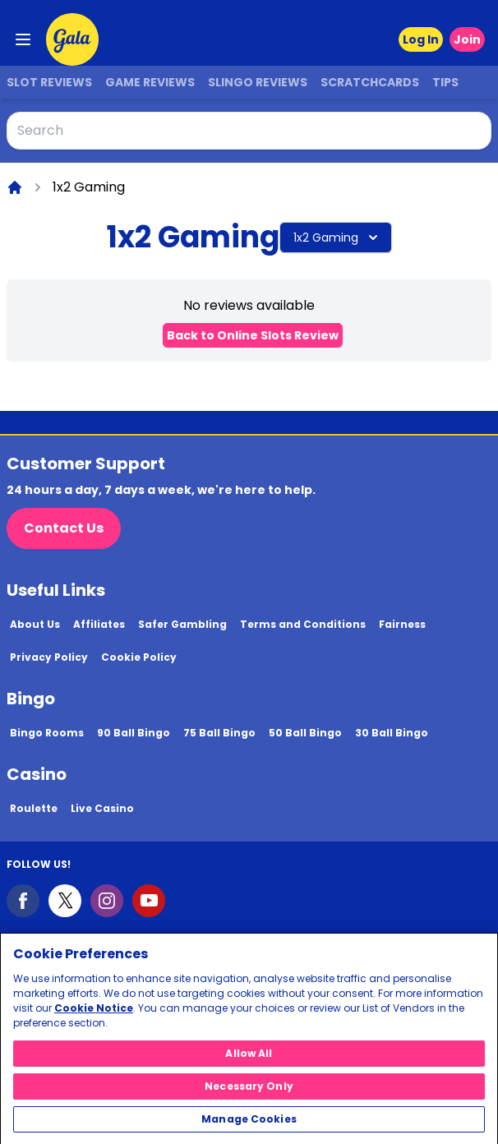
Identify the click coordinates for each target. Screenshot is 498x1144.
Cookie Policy (139, 657)
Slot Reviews (49, 82)
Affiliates (99, 624)
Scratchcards (369, 82)
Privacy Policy (49, 657)
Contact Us (64, 528)
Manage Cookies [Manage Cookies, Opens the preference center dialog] (249, 1125)
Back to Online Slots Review (253, 335)
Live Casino (102, 808)
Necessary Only (249, 1092)
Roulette (34, 808)
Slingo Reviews (257, 82)
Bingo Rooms (47, 733)
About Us (35, 624)
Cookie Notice (93, 1014)
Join (467, 39)
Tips (445, 82)
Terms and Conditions (303, 624)
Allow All (248, 1059)
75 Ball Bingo (219, 733)
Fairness (402, 624)
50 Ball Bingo (305, 733)
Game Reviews (150, 82)
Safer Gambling (182, 624)
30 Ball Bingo (391, 733)
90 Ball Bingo (133, 733)
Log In (421, 39)
